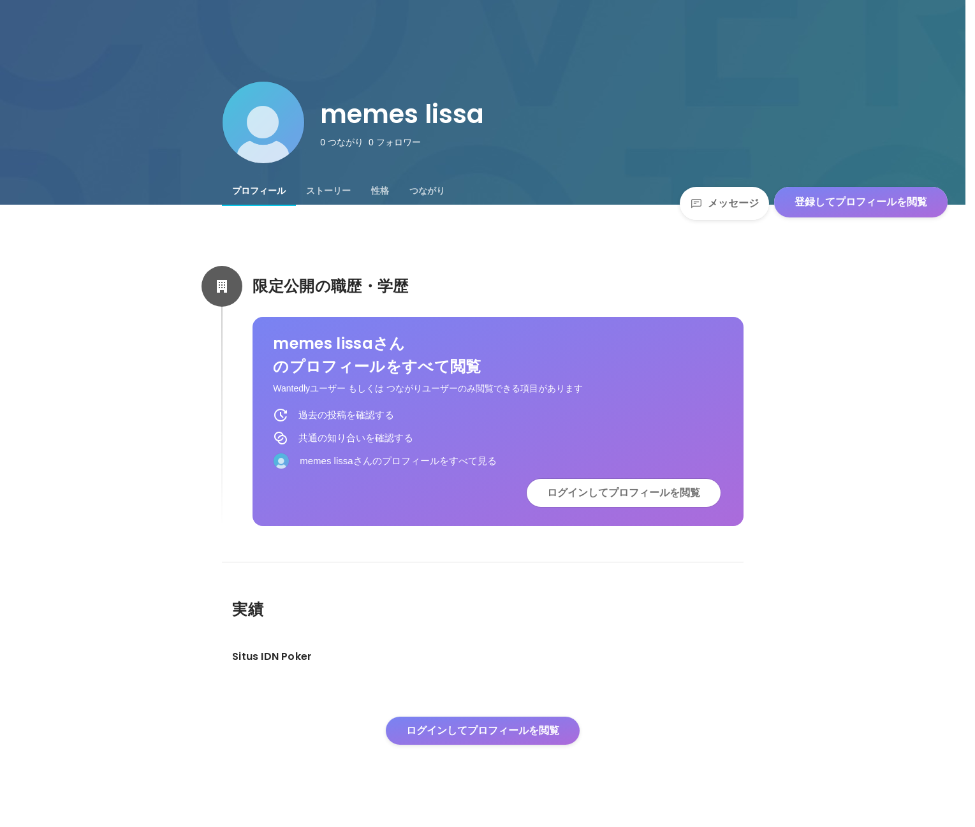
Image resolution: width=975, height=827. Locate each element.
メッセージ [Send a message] (724, 203)
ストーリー (328, 190)
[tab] (259, 190)
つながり (427, 190)
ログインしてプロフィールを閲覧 (623, 492)
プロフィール (259, 190)
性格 (380, 190)
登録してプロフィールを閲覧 (861, 201)
